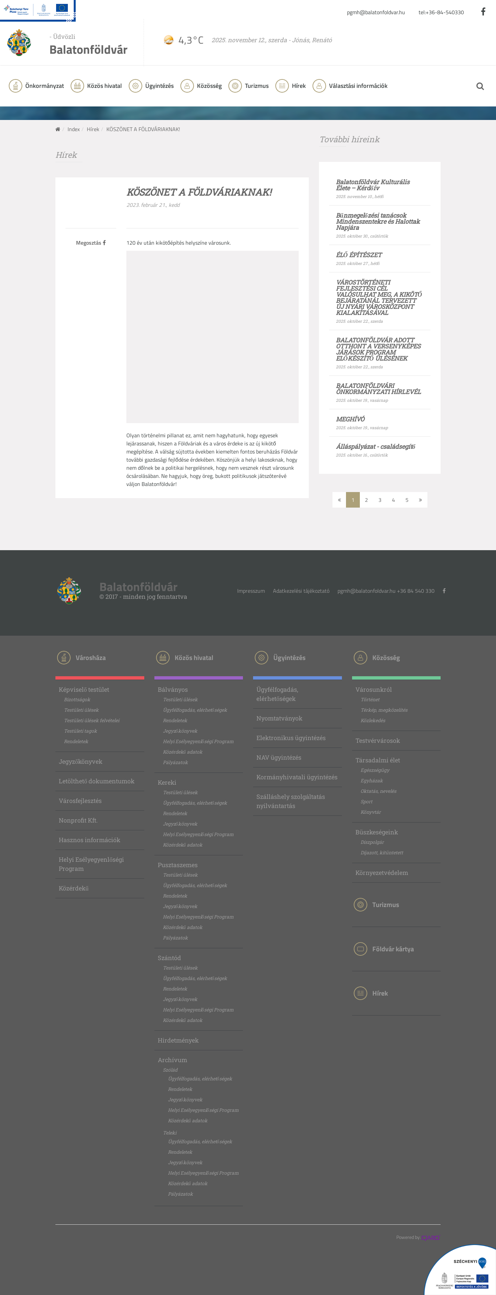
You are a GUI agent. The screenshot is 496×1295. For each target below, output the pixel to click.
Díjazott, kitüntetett (382, 852)
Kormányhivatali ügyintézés (297, 777)
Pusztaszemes (178, 865)
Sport (366, 801)
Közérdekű (74, 888)
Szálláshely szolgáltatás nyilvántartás (290, 801)
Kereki (167, 782)
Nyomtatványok (279, 718)
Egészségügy (375, 770)
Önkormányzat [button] (44, 85)
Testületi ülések (81, 710)
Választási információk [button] (358, 85)
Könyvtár (371, 812)
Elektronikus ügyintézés (291, 738)
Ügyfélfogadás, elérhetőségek (195, 710)
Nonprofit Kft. (78, 820)
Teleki (169, 1132)
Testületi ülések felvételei (91, 720)
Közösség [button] (209, 85)
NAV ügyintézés (278, 757)
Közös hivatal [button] (104, 85)
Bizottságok (77, 699)
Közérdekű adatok (182, 752)
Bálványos (173, 689)
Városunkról (373, 689)
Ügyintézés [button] (159, 85)
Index (74, 129)
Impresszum (251, 590)
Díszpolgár (372, 842)
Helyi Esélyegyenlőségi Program (91, 864)
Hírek (298, 85)
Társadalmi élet (377, 760)
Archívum (172, 1060)
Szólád (170, 1070)
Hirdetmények (178, 1040)
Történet (370, 699)
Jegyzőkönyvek (80, 761)
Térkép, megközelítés (384, 710)
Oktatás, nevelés (378, 791)
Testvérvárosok (377, 740)
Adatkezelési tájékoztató (301, 590)
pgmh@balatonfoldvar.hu (376, 12)
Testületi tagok (80, 731)
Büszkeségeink (376, 832)
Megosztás (91, 243)
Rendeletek (76, 741)
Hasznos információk (89, 840)
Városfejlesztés (80, 801)
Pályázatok (175, 762)
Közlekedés (373, 720)
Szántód (169, 958)
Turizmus (256, 85)
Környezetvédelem (381, 873)
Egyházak (372, 780)
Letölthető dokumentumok (96, 781)
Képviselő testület (84, 689)
